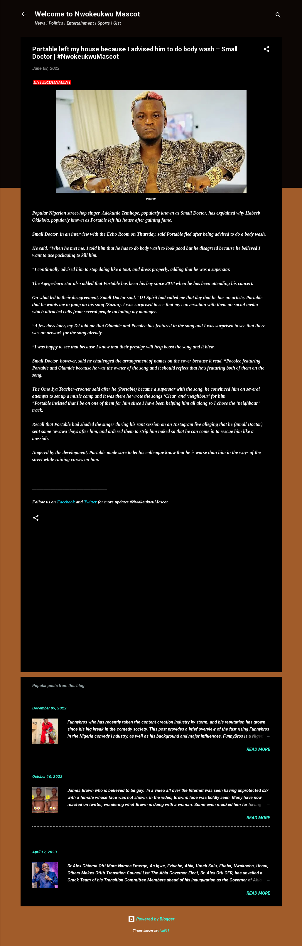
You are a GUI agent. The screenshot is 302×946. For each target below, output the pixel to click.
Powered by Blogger (151, 919)
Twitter (90, 502)
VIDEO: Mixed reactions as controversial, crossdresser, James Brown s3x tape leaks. (134, 767)
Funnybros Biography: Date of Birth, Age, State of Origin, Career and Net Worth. (128, 699)
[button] (266, 50)
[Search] (278, 16)
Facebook (66, 502)
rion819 (163, 930)
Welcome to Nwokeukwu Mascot (87, 14)
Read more (258, 749)
